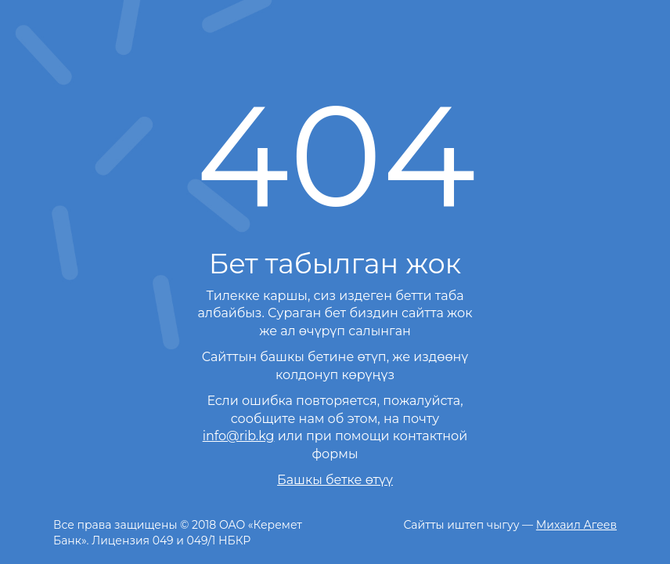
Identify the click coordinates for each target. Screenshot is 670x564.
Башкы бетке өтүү (335, 479)
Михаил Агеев (576, 525)
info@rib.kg (239, 435)
